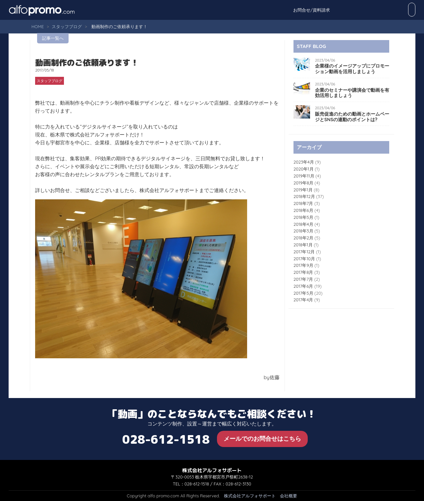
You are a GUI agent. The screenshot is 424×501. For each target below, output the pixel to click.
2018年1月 (303, 244)
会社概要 (288, 495)
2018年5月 (303, 217)
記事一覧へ (53, 38)
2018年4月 (303, 224)
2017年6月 (303, 286)
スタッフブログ (67, 26)
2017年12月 (304, 251)
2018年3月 (303, 230)
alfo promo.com (50, 10)
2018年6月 (303, 210)
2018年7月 (303, 203)
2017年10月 (304, 258)
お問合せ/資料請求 (393, 10)
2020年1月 (303, 169)
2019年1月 (303, 189)
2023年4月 (303, 162)
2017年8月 (303, 272)
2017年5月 (303, 293)
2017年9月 (303, 265)
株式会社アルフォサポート (250, 495)
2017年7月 (303, 279)
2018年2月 (303, 237)
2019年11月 (303, 175)
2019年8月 (303, 182)
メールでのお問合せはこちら (262, 438)
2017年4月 (303, 299)
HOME (37, 26)
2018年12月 (304, 196)
